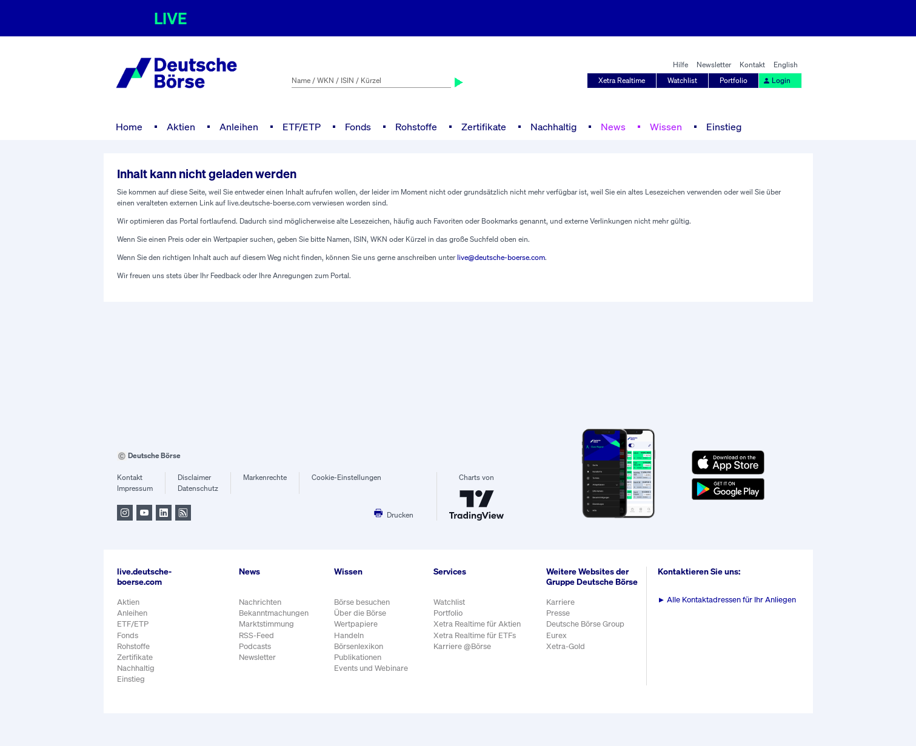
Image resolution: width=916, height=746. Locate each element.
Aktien (181, 126)
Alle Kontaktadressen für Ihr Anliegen (727, 599)
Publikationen (357, 657)
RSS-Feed (256, 635)
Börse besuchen (362, 602)
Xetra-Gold (565, 646)
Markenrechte (265, 477)
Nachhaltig (553, 126)
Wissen (666, 126)
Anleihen (238, 126)
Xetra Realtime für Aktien (477, 624)
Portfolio (733, 80)
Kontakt (752, 64)
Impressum (135, 488)
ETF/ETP (301, 126)
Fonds (358, 126)
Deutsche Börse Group (585, 624)
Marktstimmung (266, 624)
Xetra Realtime (621, 80)
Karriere (560, 602)
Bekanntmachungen (274, 613)
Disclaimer (194, 477)
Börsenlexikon (358, 646)
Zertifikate (483, 126)
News (613, 126)
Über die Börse (360, 613)
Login (777, 80)
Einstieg (723, 126)
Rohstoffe (416, 126)
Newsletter (714, 64)
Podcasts (255, 646)
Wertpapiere (356, 624)
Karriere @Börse (462, 646)
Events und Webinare (371, 668)
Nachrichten (260, 602)
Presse (558, 613)
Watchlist (682, 80)
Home (129, 126)
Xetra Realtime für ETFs (474, 635)
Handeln (349, 635)
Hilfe (680, 64)
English (786, 64)
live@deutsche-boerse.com (501, 257)
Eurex (556, 635)
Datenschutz (198, 488)
